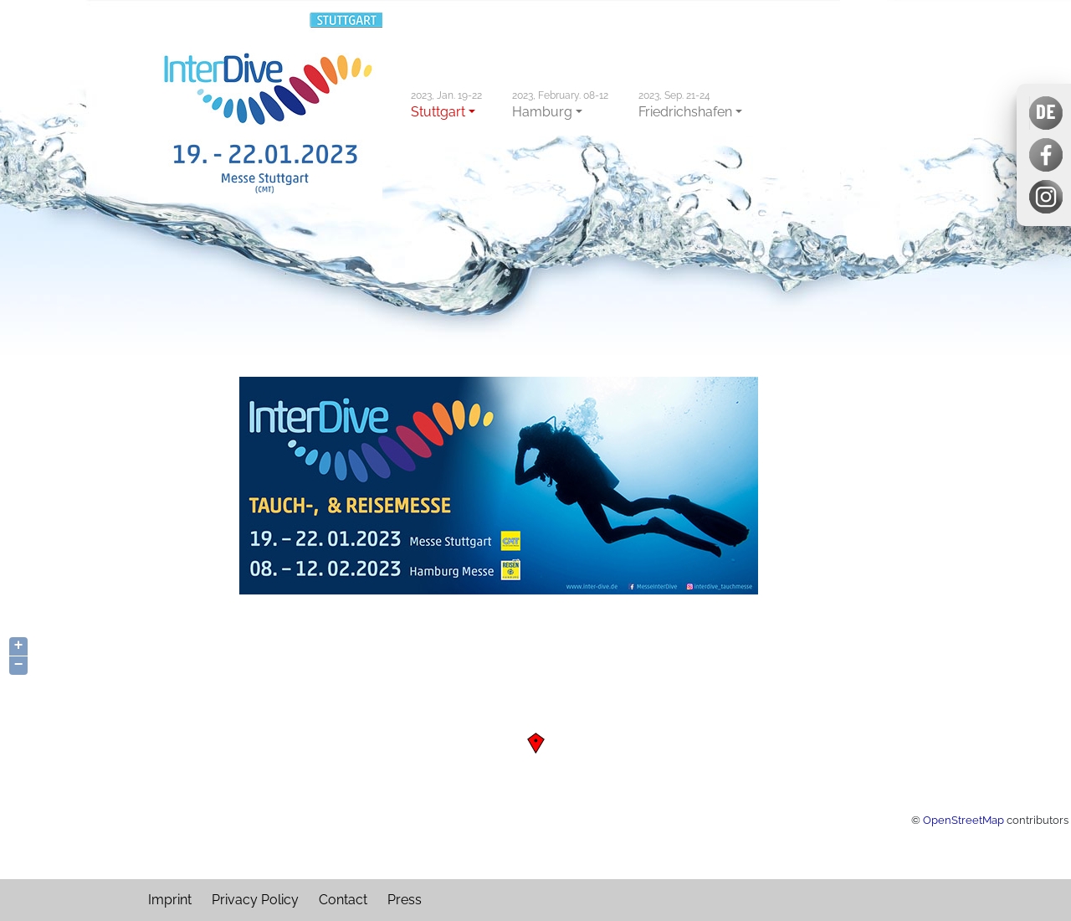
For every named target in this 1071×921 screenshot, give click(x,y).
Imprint (170, 900)
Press (404, 900)
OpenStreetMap (963, 819)
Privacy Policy (255, 900)
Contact (343, 900)
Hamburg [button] (560, 105)
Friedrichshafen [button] (685, 105)
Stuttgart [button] (446, 105)
